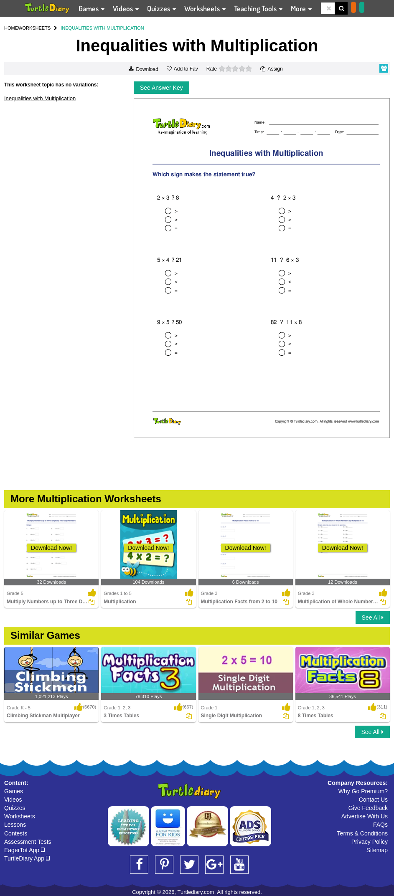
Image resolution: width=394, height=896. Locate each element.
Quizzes (14, 808)
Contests (15, 833)
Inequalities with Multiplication (40, 98)
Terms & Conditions (362, 833)
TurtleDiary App (27, 858)
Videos (13, 799)
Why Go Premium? (363, 791)
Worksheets (19, 816)
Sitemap (377, 850)
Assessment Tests (27, 841)
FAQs (380, 824)
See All (373, 617)
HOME (11, 27)
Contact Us (373, 799)
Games (13, 791)
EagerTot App (24, 850)
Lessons (15, 824)
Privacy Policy (369, 841)
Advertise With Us (364, 816)
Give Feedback (368, 808)
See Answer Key (161, 87)
